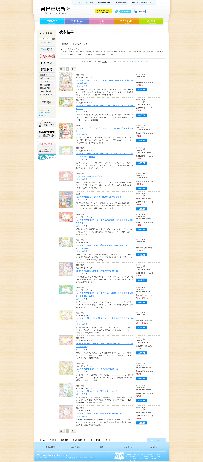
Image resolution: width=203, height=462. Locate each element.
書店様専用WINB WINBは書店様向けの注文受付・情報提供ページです (46, 134)
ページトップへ (143, 440)
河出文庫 (47, 63)
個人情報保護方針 (79, 440)
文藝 (101, 21)
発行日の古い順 (131, 61)
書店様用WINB (105, 2)
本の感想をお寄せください (46, 123)
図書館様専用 (121, 2)
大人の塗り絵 (126, 21)
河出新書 (47, 70)
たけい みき (80, 86)
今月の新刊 (51, 21)
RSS (152, 2)
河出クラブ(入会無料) (139, 2)
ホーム (77, 2)
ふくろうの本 (47, 78)
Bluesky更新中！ (139, 11)
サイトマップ (110, 440)
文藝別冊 (47, 75)
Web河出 (89, 2)
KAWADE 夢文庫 (47, 94)
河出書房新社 (55, 10)
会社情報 (53, 440)
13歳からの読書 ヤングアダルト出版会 (47, 157)
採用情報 (64, 440)
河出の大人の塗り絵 (47, 56)
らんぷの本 (47, 81)
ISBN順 (146, 61)
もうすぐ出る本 (76, 21)
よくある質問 (95, 440)
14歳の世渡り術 (47, 91)
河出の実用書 (47, 88)
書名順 (140, 61)
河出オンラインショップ (46, 147)
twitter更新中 (123, 11)
